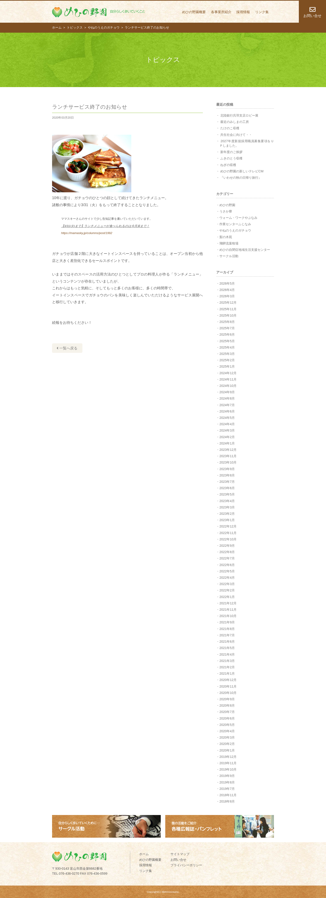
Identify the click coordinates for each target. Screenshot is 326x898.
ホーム (144, 854)
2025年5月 (227, 341)
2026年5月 (227, 283)
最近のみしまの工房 (234, 122)
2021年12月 (228, 603)
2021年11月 (228, 609)
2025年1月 (227, 366)
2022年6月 (227, 565)
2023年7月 (227, 481)
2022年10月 (228, 539)
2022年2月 (227, 590)
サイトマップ (179, 854)
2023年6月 (227, 488)
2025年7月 (227, 328)
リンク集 (262, 12)
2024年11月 (228, 379)
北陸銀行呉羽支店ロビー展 (239, 115)
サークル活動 (228, 256)
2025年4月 (227, 347)
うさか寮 (225, 211)
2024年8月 (227, 398)
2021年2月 (227, 667)
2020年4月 (227, 731)
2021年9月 (227, 622)
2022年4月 (227, 577)
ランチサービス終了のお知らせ (89, 107)
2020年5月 (227, 725)
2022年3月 (227, 584)
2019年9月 (227, 776)
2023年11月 (228, 456)
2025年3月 (227, 354)
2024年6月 (227, 411)
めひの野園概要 (194, 12)
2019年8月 (227, 782)
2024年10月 (228, 386)
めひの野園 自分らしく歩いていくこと (98, 12)
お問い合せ (178, 859)
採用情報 (243, 12)
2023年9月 (227, 469)
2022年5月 (227, 571)
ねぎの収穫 (228, 165)
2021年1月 (227, 673)
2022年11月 (228, 533)
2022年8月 (227, 552)
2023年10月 (228, 462)
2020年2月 (227, 744)
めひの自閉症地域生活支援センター (244, 249)
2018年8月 (227, 801)
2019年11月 (228, 763)
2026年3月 (227, 296)
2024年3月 (227, 430)
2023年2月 (227, 513)
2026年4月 (227, 290)
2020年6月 (227, 718)
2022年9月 (227, 545)
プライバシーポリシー (186, 865)
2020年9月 (227, 699)
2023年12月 (228, 449)
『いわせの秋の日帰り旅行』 (240, 177)
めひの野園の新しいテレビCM (241, 171)
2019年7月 (227, 789)
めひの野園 (227, 205)
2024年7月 (227, 405)
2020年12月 (228, 680)
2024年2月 (227, 437)
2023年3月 (227, 507)
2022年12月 (228, 526)
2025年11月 (228, 309)
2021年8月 (227, 629)
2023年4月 (227, 501)
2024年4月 (227, 424)
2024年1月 (227, 443)
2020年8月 (227, 705)
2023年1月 (227, 520)
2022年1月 (227, 597)
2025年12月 (228, 302)
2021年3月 (227, 661)
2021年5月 (227, 648)
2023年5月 (227, 494)
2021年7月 (227, 635)
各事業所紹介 (221, 12)
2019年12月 (228, 757)
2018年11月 (228, 795)
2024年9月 (227, 392)
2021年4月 (227, 654)
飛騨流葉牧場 (228, 243)
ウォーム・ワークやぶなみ (238, 218)
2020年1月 (227, 750)
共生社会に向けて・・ (236, 135)
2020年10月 (228, 693)
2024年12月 (228, 373)
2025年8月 (227, 322)
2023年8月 (227, 475)
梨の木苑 (225, 237)
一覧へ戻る (67, 348)
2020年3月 (227, 737)
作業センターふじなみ (235, 224)
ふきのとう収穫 (231, 158)
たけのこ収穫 (229, 128)
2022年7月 (227, 558)
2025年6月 (227, 334)
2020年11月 (228, 686)
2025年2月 (227, 360)
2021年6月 (227, 641)
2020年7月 (227, 712)
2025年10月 (228, 315)
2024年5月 (227, 418)
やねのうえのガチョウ (235, 230)
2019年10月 (228, 769)
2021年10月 (228, 616)
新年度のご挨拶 (231, 152)
